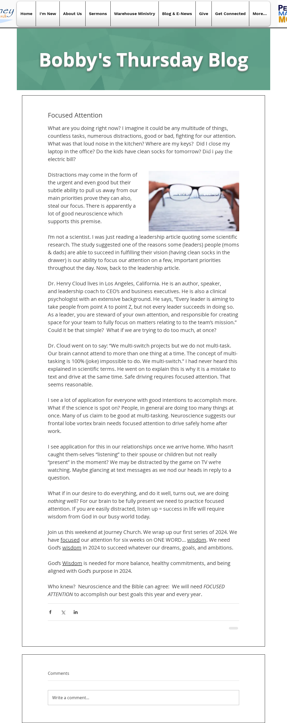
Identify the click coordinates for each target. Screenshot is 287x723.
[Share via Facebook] (50, 612)
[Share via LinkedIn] (75, 612)
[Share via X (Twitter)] (63, 612)
